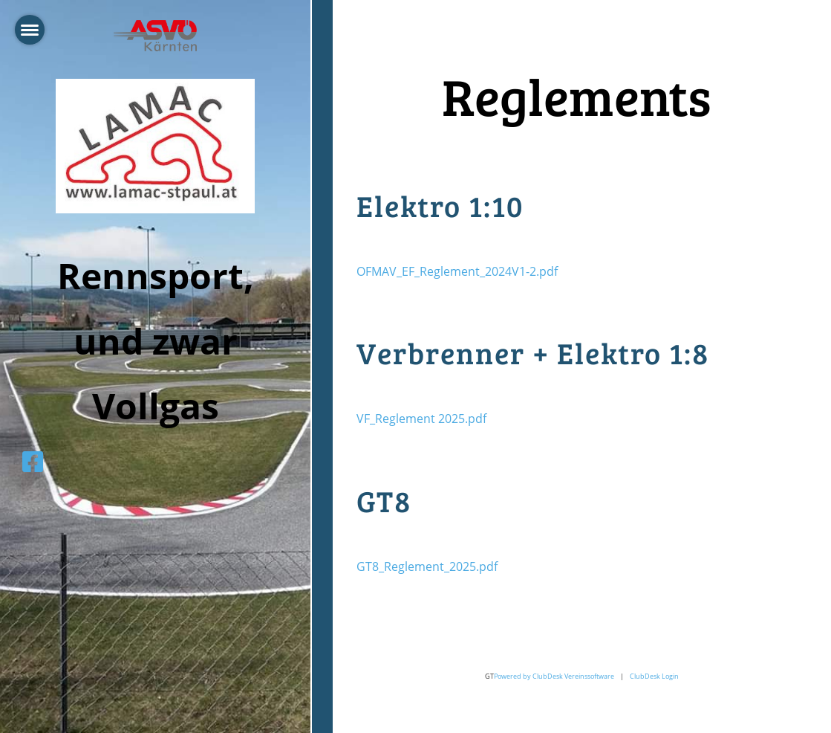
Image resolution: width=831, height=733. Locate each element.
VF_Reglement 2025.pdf (421, 418)
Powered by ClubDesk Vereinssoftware (554, 676)
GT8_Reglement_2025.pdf (427, 566)
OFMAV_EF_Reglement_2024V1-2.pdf (457, 271)
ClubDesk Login (654, 676)
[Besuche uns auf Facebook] (32, 461)
